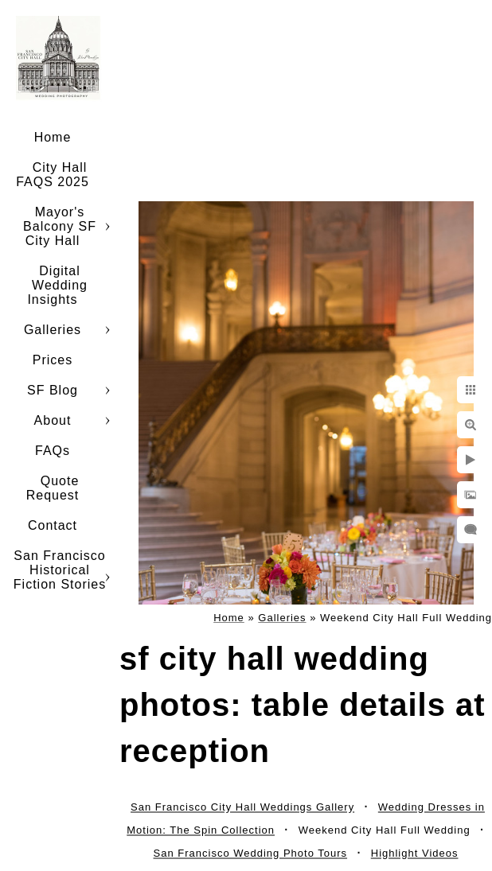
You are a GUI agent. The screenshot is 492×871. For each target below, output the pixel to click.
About (53, 420)
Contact (52, 525)
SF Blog (52, 390)
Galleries (52, 329)
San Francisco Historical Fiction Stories (60, 570)
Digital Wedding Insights (57, 285)
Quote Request (53, 488)
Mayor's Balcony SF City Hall (59, 226)
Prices (52, 360)
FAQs (52, 450)
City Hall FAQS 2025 (52, 175)
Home (53, 137)
